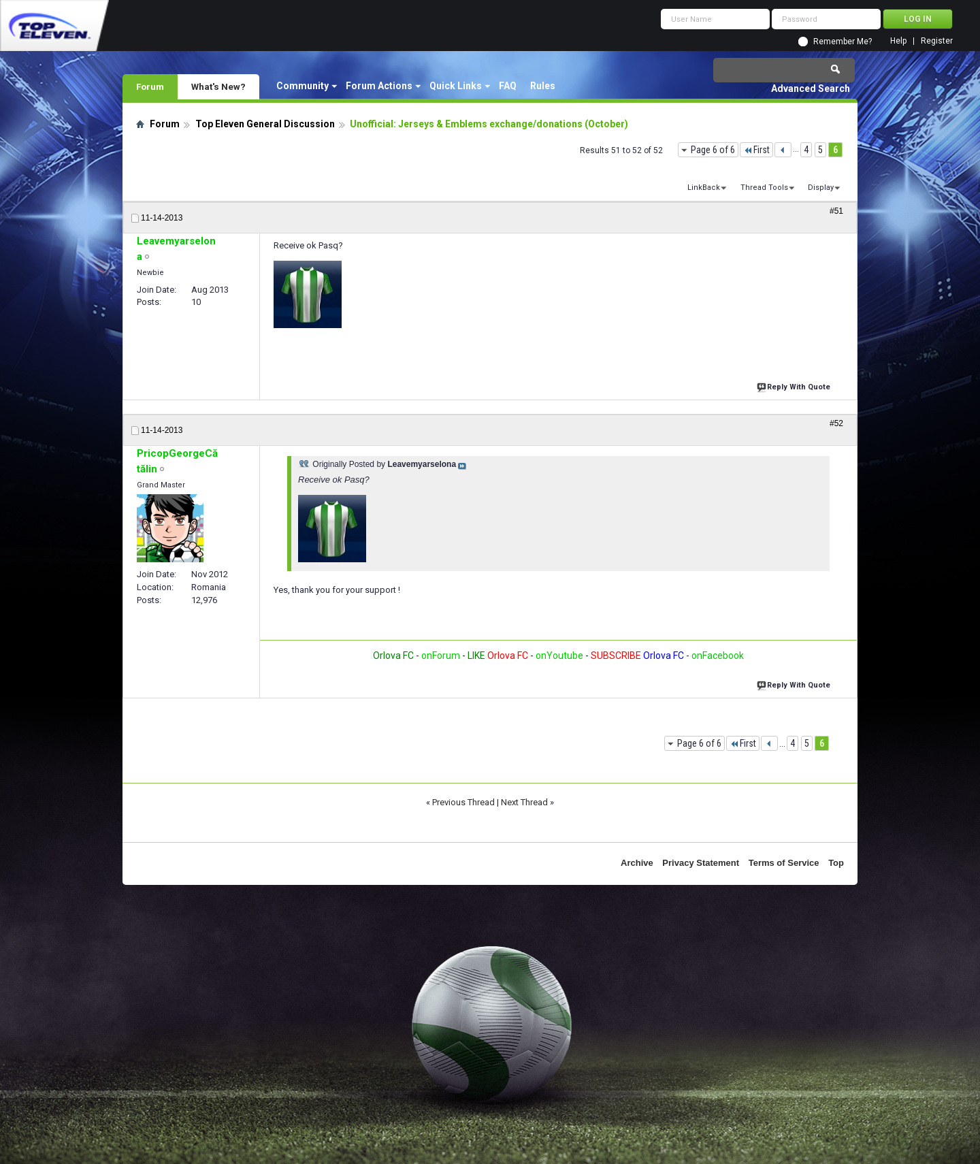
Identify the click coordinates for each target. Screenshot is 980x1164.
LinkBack (703, 187)
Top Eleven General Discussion (265, 123)
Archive (637, 863)
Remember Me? (842, 41)
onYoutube (558, 655)
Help (898, 41)
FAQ (508, 85)
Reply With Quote (795, 385)
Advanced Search (810, 88)
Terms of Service (784, 863)
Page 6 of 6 (713, 149)
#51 (836, 211)
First (756, 149)
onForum (440, 655)
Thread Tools (764, 187)
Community (302, 85)
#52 (836, 423)
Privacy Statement (700, 863)
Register (937, 41)
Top (836, 863)
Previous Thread (463, 802)
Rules (542, 85)
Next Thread (524, 802)
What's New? (218, 86)
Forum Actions (379, 85)
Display (821, 187)
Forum (150, 86)
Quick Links (455, 85)
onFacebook (717, 655)
